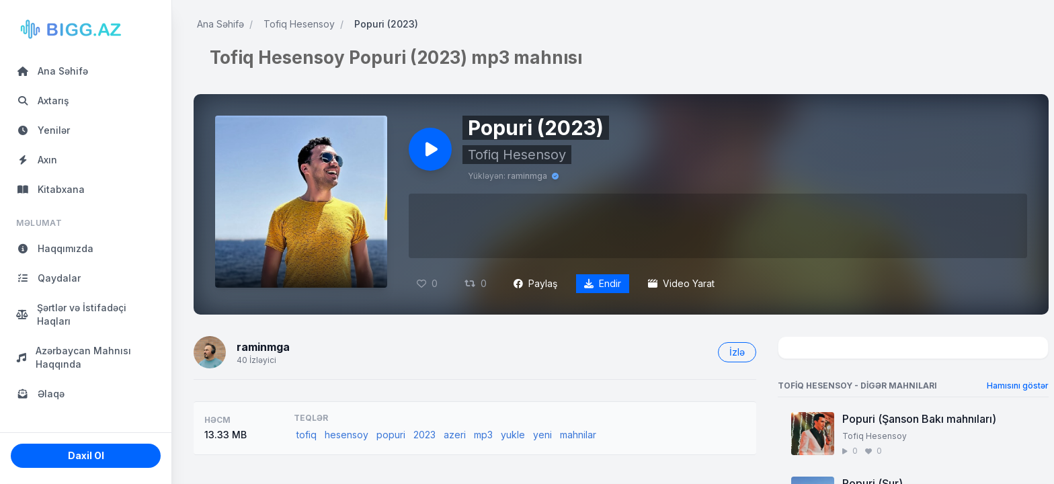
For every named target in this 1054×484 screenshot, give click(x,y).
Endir (602, 283)
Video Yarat (681, 283)
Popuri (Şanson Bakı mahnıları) (919, 419)
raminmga (527, 176)
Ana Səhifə (220, 24)
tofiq (306, 435)
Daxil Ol (86, 455)
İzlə (737, 352)
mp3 (483, 435)
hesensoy (346, 435)
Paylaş (535, 283)
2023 (424, 435)
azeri (455, 435)
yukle (513, 435)
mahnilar (578, 435)
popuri (390, 435)
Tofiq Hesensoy (299, 24)
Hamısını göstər (1018, 385)
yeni (542, 435)
